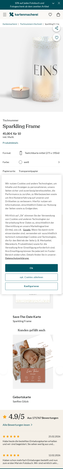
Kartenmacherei (10, 24)
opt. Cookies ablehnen (31, 277)
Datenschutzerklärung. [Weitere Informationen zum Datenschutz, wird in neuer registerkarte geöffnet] (17, 258)
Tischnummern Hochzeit (31, 24)
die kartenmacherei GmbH (23, 14)
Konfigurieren (31, 286)
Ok (31, 268)
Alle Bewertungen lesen (16, 424)
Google (26, 229)
